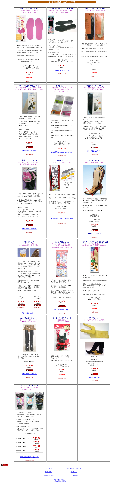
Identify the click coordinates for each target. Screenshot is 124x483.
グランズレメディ (29, 242)
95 (94, 239)
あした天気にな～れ (62, 242)
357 (94, 158)
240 (62, 83)
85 (29, 315)
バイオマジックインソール (29, 8)
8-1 (29, 239)
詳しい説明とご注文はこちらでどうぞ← (62, 152)
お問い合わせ (74, 475)
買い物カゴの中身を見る (74, 468)
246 (94, 83)
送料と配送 (48, 472)
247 (29, 158)
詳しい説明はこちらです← (29, 150)
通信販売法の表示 (48, 475)
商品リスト (74, 472)
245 (29, 83)
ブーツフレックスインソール (94, 8)
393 (94, 383)
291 (62, 158)
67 (29, 383)
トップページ (48, 468)
